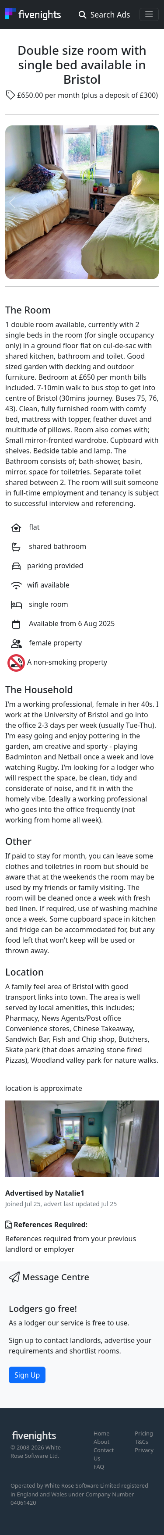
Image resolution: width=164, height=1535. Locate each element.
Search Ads (104, 14)
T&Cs (141, 1442)
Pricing (144, 1433)
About (101, 1442)
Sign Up (27, 1375)
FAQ (99, 1467)
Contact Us (104, 1454)
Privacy (144, 1450)
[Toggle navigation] (149, 14)
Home (101, 1433)
